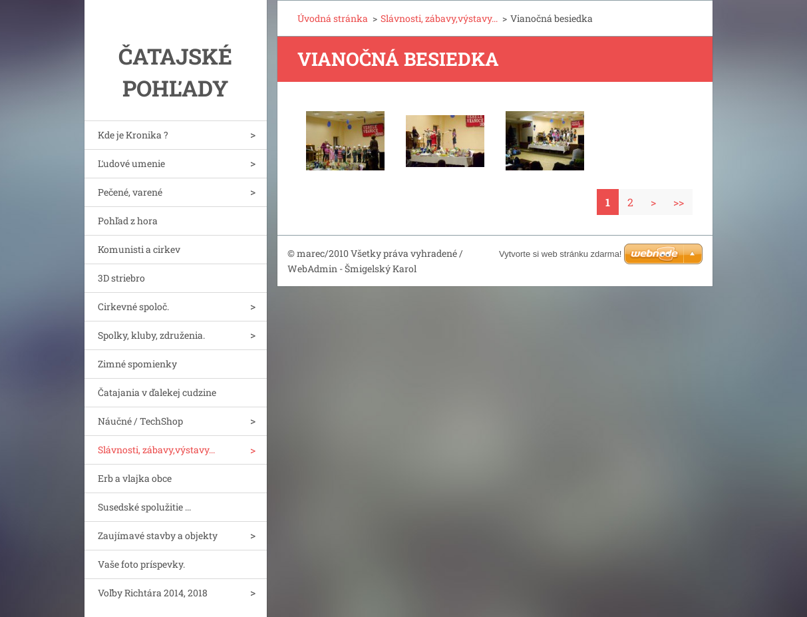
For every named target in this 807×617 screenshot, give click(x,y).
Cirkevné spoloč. (133, 306)
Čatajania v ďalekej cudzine (157, 392)
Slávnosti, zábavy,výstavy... (156, 449)
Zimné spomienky (137, 363)
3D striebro (121, 278)
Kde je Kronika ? (133, 134)
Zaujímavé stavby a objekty (158, 535)
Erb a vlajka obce (135, 478)
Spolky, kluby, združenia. (151, 335)
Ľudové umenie (131, 163)
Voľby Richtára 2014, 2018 (153, 592)
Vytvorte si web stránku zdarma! (560, 254)
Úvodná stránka (332, 18)
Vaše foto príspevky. (141, 564)
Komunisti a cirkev (139, 249)
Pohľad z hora (128, 220)
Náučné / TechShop (140, 421)
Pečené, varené (130, 192)
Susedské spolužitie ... (144, 507)
